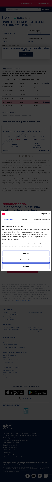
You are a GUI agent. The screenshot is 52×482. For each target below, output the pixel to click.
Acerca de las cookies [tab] (42, 219)
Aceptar (26, 253)
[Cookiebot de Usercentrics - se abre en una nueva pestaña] (41, 214)
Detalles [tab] (24, 219)
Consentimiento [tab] (8, 219)
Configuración (26, 260)
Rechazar (26, 266)
